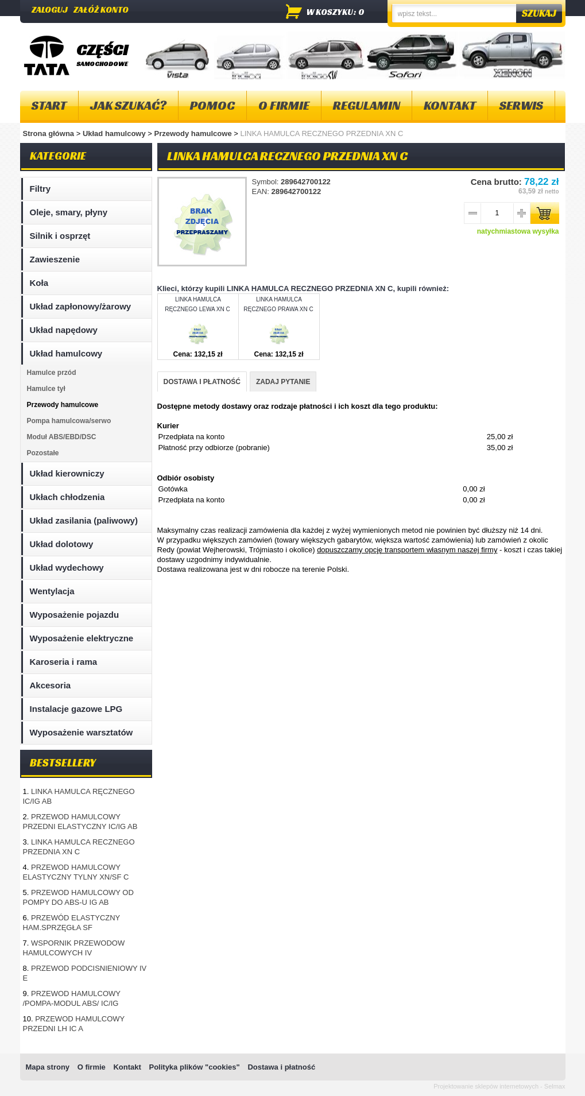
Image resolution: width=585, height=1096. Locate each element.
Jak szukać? (128, 105)
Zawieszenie (55, 259)
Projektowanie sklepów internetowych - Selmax (499, 1086)
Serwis (521, 105)
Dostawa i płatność (281, 1067)
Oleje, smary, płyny (69, 212)
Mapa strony (48, 1067)
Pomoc (212, 105)
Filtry (40, 188)
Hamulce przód (51, 373)
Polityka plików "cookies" (194, 1067)
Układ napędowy (64, 330)
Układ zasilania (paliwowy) (84, 520)
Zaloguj (50, 9)
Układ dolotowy (62, 544)
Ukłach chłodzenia (67, 497)
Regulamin (366, 105)
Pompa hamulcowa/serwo (69, 421)
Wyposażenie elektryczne (82, 638)
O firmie (283, 105)
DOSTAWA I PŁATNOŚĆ (202, 382)
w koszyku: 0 (336, 11)
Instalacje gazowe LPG (76, 709)
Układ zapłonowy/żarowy (80, 306)
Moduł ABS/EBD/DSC (61, 437)
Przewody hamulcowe (194, 133)
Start (49, 105)
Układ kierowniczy (67, 473)
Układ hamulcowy (115, 133)
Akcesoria (50, 685)
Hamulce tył (46, 389)
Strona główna (49, 133)
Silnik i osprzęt (60, 236)
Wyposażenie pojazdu (74, 614)
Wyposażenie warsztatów (81, 732)
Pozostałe (43, 453)
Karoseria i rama (64, 662)
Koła (39, 283)
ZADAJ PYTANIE (283, 382)
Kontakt (450, 105)
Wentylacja (52, 591)
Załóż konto (101, 9)
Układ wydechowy (67, 567)
